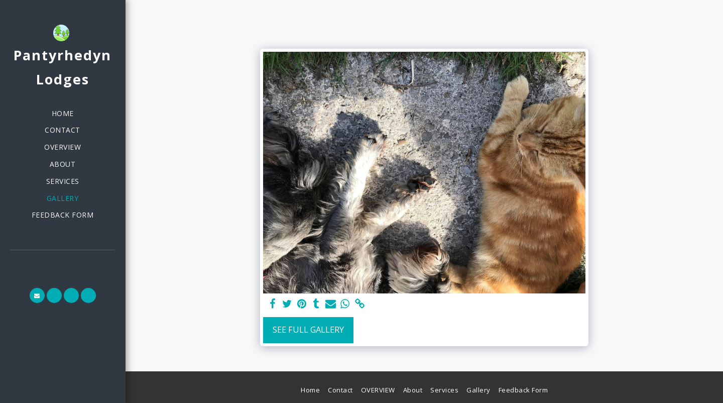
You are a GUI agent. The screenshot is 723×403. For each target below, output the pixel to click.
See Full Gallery (308, 329)
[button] (37, 295)
